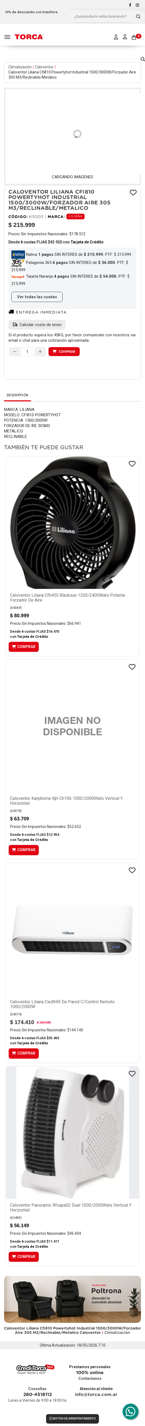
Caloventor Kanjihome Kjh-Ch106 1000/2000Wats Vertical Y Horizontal (66, 801)
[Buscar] (138, 16)
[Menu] (8, 37)
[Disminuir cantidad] (14, 351)
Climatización (20, 67)
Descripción (17, 395)
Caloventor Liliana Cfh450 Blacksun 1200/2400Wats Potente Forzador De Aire (67, 598)
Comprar (66, 351)
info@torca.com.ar (96, 1395)
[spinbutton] (27, 351)
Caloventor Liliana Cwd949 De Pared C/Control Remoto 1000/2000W (62, 1004)
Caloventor (44, 67)
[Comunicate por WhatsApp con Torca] (131, 1412)
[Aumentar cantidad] (40, 351)
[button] (143, 58)
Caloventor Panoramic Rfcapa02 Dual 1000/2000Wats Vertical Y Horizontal (70, 1208)
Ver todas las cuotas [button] (37, 296)
